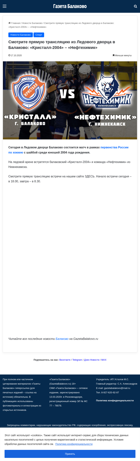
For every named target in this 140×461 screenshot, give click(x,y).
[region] (70, 444)
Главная (14, 23)
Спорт (39, 34)
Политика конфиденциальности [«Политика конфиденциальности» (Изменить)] (115, 400)
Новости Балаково (32, 23)
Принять (70, 453)
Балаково (62, 338)
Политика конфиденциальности (74, 444)
